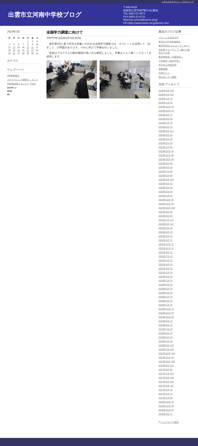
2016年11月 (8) (166, 406)
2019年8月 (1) (166, 325)
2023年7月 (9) (166, 171)
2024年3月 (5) (166, 139)
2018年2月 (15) (166, 345)
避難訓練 (163, 69)
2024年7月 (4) (166, 123)
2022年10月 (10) (167, 208)
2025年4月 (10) (166, 94)
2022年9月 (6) (166, 212)
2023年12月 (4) (166, 151)
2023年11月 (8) (166, 155)
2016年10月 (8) (166, 410)
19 (14, 50)
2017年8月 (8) (166, 369)
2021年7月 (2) (166, 256)
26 (14, 53)
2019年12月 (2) (166, 309)
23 (32, 50)
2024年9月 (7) (166, 115)
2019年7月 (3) (166, 329)
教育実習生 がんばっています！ (174, 45)
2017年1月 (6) (166, 398)
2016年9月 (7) (166, 414)
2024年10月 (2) (166, 111)
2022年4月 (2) (166, 232)
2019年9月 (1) (166, 321)
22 (28, 50)
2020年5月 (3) (166, 288)
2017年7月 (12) (166, 373)
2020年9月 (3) (166, 276)
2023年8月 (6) (166, 167)
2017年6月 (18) (166, 377)
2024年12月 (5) (166, 107)
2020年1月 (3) (166, 305)
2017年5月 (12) (166, 381)
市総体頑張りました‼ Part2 (21, 83)
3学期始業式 (13, 75)
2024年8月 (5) (166, 119)
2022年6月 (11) (166, 224)
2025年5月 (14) (166, 90)
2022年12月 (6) (166, 200)
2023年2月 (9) (166, 191)
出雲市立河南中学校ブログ (44, 14)
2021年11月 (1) (166, 248)
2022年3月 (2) (166, 236)
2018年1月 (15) (166, 349)
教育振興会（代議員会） (171, 57)
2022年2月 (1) (166, 240)
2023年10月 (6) (166, 159)
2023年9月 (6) (166, 163)
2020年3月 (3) (166, 297)
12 (14, 47)
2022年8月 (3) (166, 216)
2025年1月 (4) (166, 102)
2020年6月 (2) (166, 284)
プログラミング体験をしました (22, 79)
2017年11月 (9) (166, 357)
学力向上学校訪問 (167, 65)
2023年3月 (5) (166, 187)
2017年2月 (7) (166, 394)
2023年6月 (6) (166, 175)
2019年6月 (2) (166, 333)
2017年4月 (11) (166, 386)
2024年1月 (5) (166, 147)
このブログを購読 (170, 422)
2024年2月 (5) (166, 143)
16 (32, 47)
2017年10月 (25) (167, 361)
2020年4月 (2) (166, 293)
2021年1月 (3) (166, 272)
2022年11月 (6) (166, 204)
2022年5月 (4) (166, 228)
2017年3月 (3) (166, 390)
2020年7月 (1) (166, 280)
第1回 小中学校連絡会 (169, 41)
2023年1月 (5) (166, 195)
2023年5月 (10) (166, 179)
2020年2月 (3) (166, 301)
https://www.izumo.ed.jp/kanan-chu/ (148, 22)
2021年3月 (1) (166, 268)
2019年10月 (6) (166, 317)
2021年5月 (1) (166, 260)
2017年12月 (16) (167, 353)
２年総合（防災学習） (170, 61)
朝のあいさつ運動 (167, 77)
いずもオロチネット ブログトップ (178, 2)
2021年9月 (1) (166, 252)
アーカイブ (172, 84)
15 (28, 47)
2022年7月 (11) (166, 220)
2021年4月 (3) (166, 264)
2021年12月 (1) (166, 244)
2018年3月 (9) (166, 341)
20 (19, 50)
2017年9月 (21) (166, 365)
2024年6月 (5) (166, 127)
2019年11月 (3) (166, 313)
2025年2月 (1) (166, 98)
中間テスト (164, 73)
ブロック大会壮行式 (169, 37)
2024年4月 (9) (166, 135)
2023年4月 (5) (166, 183)
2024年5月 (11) (166, 131)
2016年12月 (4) (166, 402)
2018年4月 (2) (166, 337)
